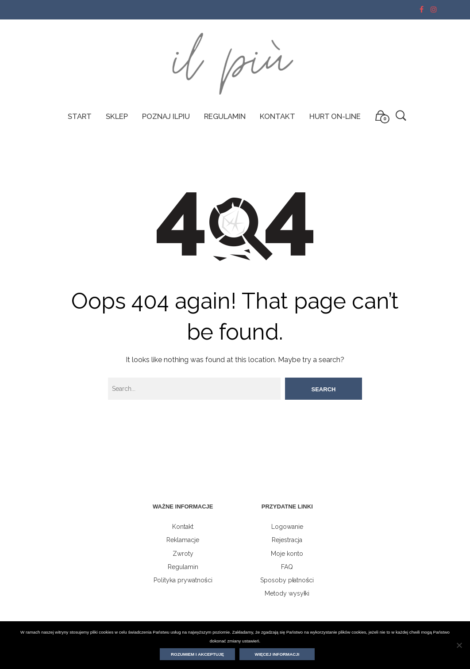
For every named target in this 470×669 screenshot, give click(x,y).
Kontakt (182, 526)
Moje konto (287, 553)
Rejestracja (287, 539)
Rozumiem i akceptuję (197, 654)
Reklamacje (182, 539)
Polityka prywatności (183, 580)
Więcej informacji (277, 654)
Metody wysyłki (287, 593)
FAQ (287, 566)
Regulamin (183, 566)
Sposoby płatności (287, 580)
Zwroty (183, 553)
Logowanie (287, 526)
